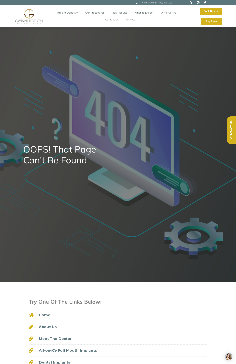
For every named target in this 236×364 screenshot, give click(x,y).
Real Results (120, 12)
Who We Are (169, 12)
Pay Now (130, 19)
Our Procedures (95, 12)
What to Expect (144, 12)
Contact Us (112, 19)
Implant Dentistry (68, 12)
